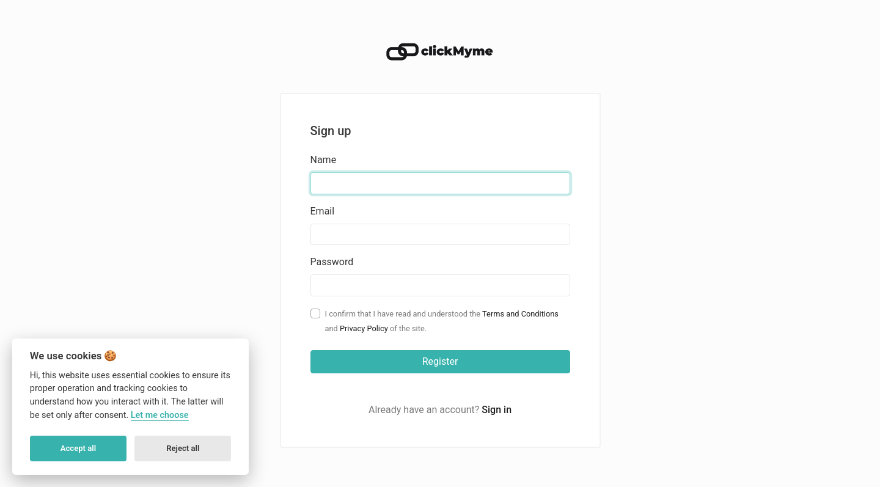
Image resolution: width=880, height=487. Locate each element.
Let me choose (160, 415)
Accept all (78, 448)
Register (440, 361)
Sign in (497, 410)
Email (322, 211)
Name (323, 160)
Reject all (182, 448)
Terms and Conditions (520, 313)
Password (332, 262)
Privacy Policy (364, 328)
